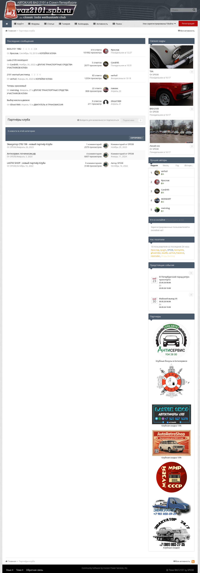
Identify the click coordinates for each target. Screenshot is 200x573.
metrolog (14, 90)
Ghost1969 (15, 104)
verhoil (13, 78)
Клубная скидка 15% (171, 425)
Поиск (118, 23)
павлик (114, 88)
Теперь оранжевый (16, 85)
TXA (151, 71)
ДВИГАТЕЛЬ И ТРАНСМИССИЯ (48, 104)
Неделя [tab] (154, 165)
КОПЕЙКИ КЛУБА (48, 53)
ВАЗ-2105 (154, 108)
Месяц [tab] (166, 165)
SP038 (13, 147)
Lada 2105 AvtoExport (17, 60)
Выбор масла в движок (18, 100)
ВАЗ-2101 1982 (14, 48)
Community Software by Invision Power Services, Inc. (105, 568)
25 (35, 49)
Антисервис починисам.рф (21, 153)
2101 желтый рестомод (18, 74)
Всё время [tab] (189, 165)
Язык (9, 569)
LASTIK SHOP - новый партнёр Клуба (26, 162)
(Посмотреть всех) (175, 219)
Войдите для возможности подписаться (99, 120)
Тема (19, 569)
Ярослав (14, 53)
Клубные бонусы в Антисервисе (171, 361)
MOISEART (166, 198)
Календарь (83, 23)
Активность (102, 23)
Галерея (66, 23)
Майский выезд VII (168, 298)
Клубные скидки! (171, 547)
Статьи (50, 23)
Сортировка (136, 138)
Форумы (35, 23)
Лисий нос (155, 145)
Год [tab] (177, 165)
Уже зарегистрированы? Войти (159, 23)
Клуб (20, 23)
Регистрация (188, 23)
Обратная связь (34, 569)
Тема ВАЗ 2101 (176, 569)
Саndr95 (14, 64)
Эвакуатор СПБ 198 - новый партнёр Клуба (29, 144)
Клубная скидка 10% (171, 457)
